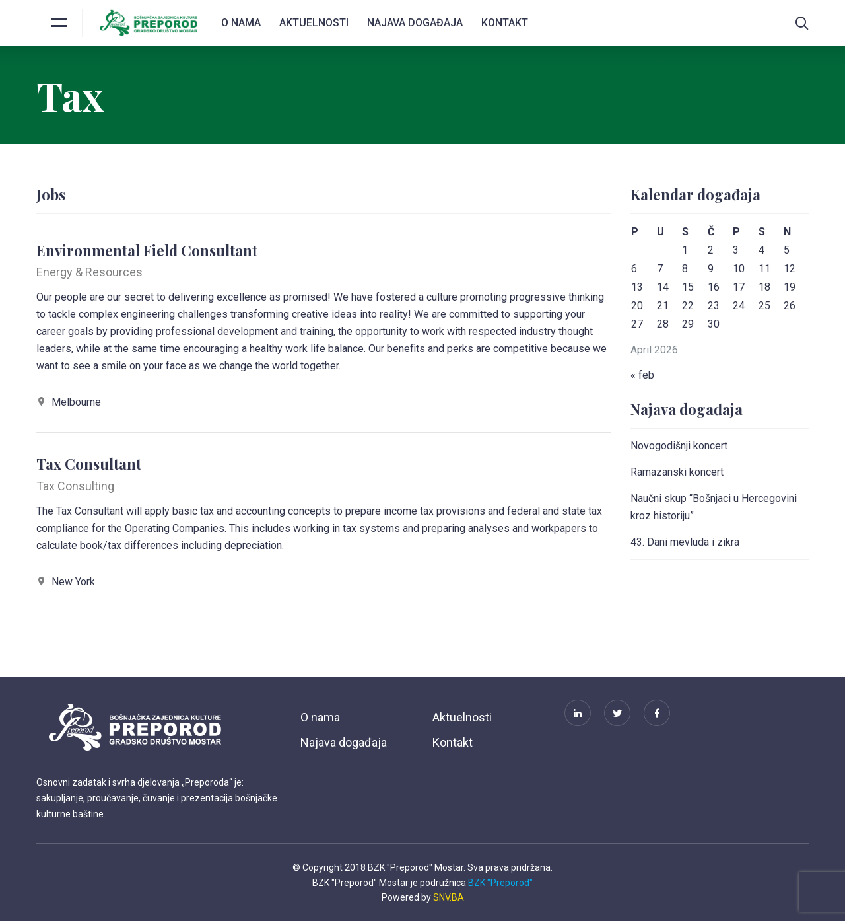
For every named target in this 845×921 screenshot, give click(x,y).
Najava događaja (415, 23)
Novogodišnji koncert (678, 445)
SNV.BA (448, 897)
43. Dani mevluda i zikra (684, 542)
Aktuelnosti (314, 23)
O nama (241, 23)
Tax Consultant (88, 464)
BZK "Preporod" (500, 882)
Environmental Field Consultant (146, 250)
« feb (642, 375)
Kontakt (504, 23)
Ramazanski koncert (677, 472)
